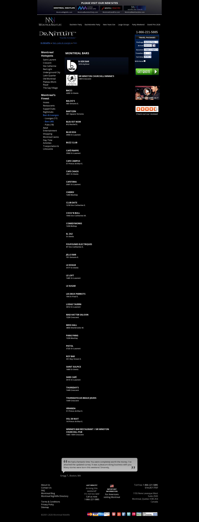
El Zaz (69, 233)
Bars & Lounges (51, 115)
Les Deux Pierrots (75, 293)
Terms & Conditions (50, 501)
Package (139, 42)
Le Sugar (71, 285)
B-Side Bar (83, 61)
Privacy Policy (47, 504)
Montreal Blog (48, 493)
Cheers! (70, 192)
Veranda (71, 408)
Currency (139, 57)
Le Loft (70, 275)
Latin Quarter (49, 75)
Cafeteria (71, 181)
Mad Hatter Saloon (77, 314)
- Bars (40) (49, 121)
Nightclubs (48, 112)
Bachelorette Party (92, 24)
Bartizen (71, 111)
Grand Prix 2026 (153, 24)
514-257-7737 (151, 487)
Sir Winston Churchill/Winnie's (96, 76)
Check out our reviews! (147, 112)
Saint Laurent (49, 59)
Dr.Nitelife (45, 43)
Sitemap (45, 507)
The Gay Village (50, 87)
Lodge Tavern (73, 304)
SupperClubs (49, 108)
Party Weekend (138, 24)
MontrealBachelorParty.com (88, 12)
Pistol (69, 346)
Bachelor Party (76, 24)
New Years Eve (109, 24)
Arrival (140, 46)
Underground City (51, 72)
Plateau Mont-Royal (50, 83)
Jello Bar (71, 254)
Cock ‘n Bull (73, 213)
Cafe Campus (73, 161)
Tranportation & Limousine (51, 147)
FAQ (43, 490)
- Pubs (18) (49, 124)
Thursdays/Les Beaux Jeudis (81, 398)
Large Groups (123, 24)
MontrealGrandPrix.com (111, 12)
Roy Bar (70, 356)
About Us (45, 485)
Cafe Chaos (72, 171)
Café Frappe (72, 150)
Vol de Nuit (72, 418)
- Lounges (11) (50, 118)
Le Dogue (71, 265)
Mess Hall (71, 325)
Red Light (47, 69)
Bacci (69, 90)
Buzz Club (71, 142)
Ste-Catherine (49, 66)
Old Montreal (49, 78)
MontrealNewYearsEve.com (135, 12)
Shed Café (71, 377)
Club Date (71, 202)
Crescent (47, 62)
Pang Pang (72, 335)
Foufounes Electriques (79, 244)
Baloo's (70, 101)
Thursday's (72, 387)
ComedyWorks (74, 223)
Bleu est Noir (73, 121)
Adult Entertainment (50, 129)
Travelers (139, 53)
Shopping (47, 133)
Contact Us (46, 487)
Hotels (46, 102)
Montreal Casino (51, 137)
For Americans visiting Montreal (112, 496)
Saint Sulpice (73, 366)
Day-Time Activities (47, 141)
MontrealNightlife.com (64, 12)
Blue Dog (71, 132)
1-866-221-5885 (150, 485)
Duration (139, 50)
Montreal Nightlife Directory (54, 496)
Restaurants (49, 105)
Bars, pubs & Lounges (62, 43)
